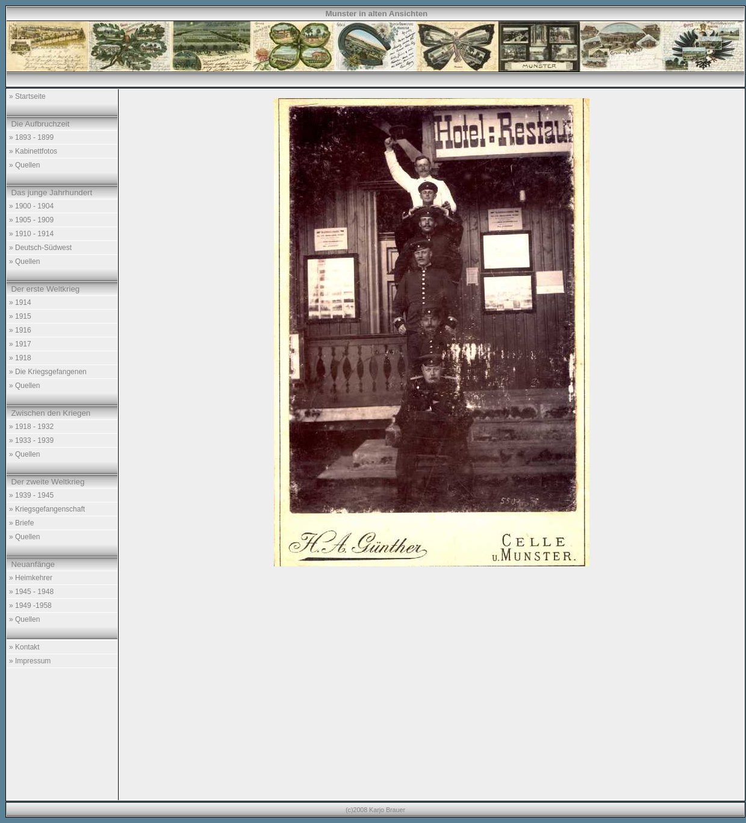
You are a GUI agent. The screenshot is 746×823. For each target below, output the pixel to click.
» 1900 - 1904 (31, 206)
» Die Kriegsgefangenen (48, 372)
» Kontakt (24, 647)
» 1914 (20, 302)
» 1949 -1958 (30, 605)
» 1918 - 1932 (31, 426)
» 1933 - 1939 (31, 440)
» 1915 (20, 316)
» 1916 (20, 330)
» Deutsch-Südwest (40, 247)
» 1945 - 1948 (31, 591)
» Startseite (27, 96)
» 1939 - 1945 (31, 495)
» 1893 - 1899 (31, 137)
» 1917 (20, 344)
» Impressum (30, 661)
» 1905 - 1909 (31, 220)
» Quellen (24, 165)
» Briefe (21, 523)
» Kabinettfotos (33, 151)
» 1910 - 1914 (31, 234)
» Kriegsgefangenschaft (47, 509)
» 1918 (20, 358)
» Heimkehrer (30, 578)
